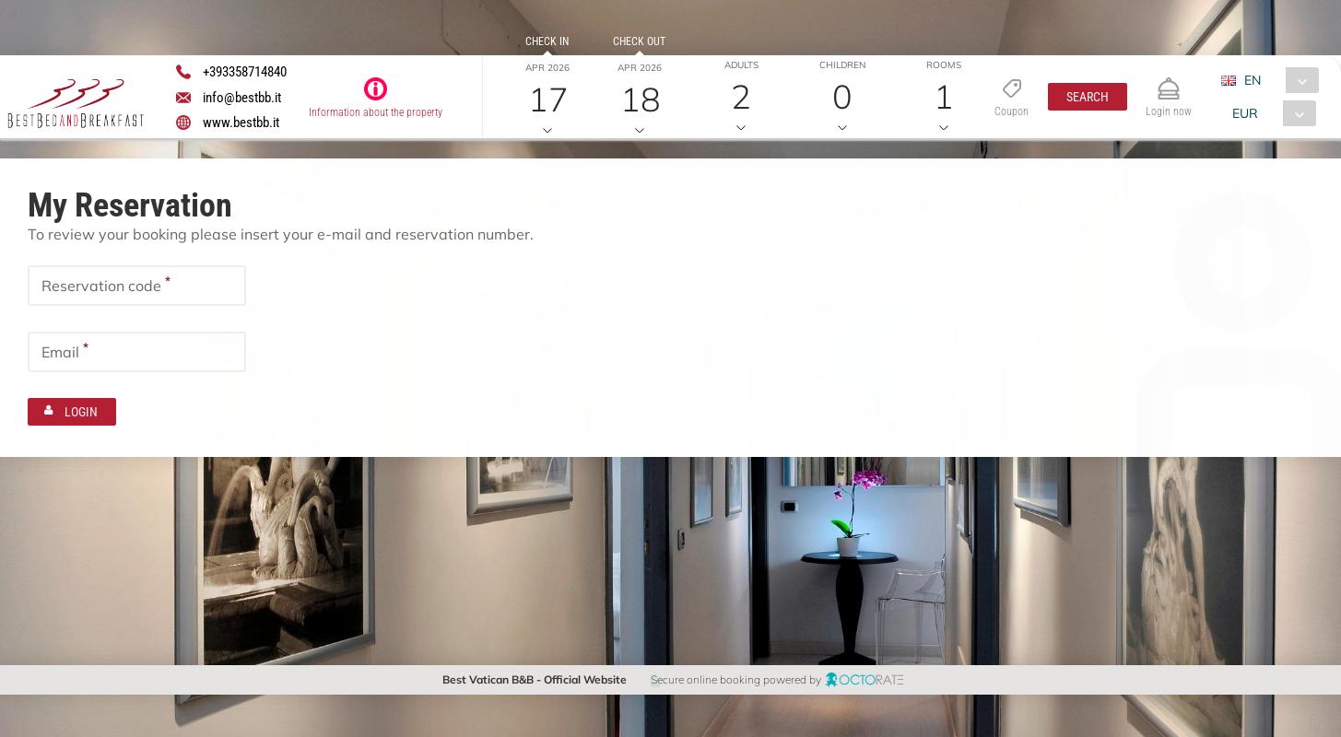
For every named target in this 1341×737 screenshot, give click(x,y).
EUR (1244, 113)
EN (1251, 80)
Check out (639, 41)
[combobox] (1276, 80)
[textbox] (137, 284)
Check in (547, 41)
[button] (1087, 97)
